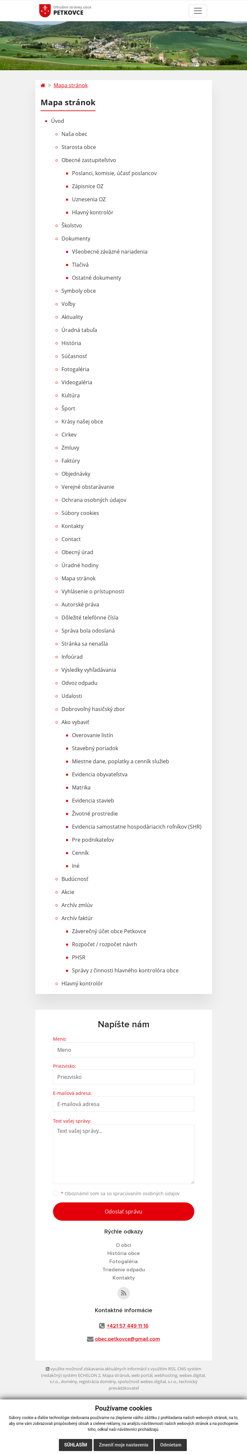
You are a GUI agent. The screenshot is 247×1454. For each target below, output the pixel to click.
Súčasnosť (74, 356)
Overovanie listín (92, 735)
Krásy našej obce (82, 421)
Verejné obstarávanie (88, 486)
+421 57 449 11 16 (128, 1326)
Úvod (57, 120)
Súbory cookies (80, 513)
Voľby (68, 303)
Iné (75, 865)
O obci (123, 1245)
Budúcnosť (75, 879)
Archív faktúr (77, 918)
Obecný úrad (77, 552)
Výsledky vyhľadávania (89, 669)
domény (69, 1381)
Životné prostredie (95, 813)
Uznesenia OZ (89, 199)
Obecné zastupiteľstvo (89, 160)
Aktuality (72, 317)
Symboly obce (79, 290)
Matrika (81, 787)
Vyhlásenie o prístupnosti (93, 591)
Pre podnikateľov (93, 839)
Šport (68, 408)
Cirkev (69, 434)
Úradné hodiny (80, 565)
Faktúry (71, 460)
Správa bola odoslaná (88, 630)
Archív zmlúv (77, 905)
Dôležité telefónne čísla (90, 617)
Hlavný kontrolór (93, 212)
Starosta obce (79, 147)
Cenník (80, 852)
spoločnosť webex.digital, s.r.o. (147, 1381)
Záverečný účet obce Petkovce (109, 931)
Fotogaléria (75, 369)
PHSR (78, 957)
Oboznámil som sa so (120, 1193)
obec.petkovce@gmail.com (127, 1339)
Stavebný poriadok (95, 748)
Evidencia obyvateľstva (100, 774)
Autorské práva (80, 604)
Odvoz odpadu (79, 682)
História (71, 343)
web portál (142, 1375)
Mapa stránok (71, 85)
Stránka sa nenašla (85, 643)
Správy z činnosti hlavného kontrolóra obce (125, 970)
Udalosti (72, 696)
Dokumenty (76, 238)
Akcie (68, 892)
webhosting (165, 1375)
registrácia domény (97, 1381)
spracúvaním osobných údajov (146, 1193)
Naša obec (74, 134)
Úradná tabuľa (79, 330)
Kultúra (71, 395)
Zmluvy (70, 447)
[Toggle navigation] (198, 10)
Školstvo (72, 225)
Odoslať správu (123, 1211)
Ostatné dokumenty (96, 277)
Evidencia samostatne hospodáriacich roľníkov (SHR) (137, 826)
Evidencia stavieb (93, 800)
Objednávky (76, 473)
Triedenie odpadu (123, 1269)
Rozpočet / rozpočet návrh (104, 944)
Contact (71, 539)
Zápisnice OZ (87, 186)
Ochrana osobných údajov (94, 500)
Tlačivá (80, 264)
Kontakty (72, 526)
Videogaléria (77, 382)
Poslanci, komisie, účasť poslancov (114, 173)
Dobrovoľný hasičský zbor (93, 709)
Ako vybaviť (75, 722)
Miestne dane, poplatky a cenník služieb (120, 761)
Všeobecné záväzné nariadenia (110, 251)
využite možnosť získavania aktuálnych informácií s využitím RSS (110, 1369)
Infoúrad (72, 656)
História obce (123, 1253)
